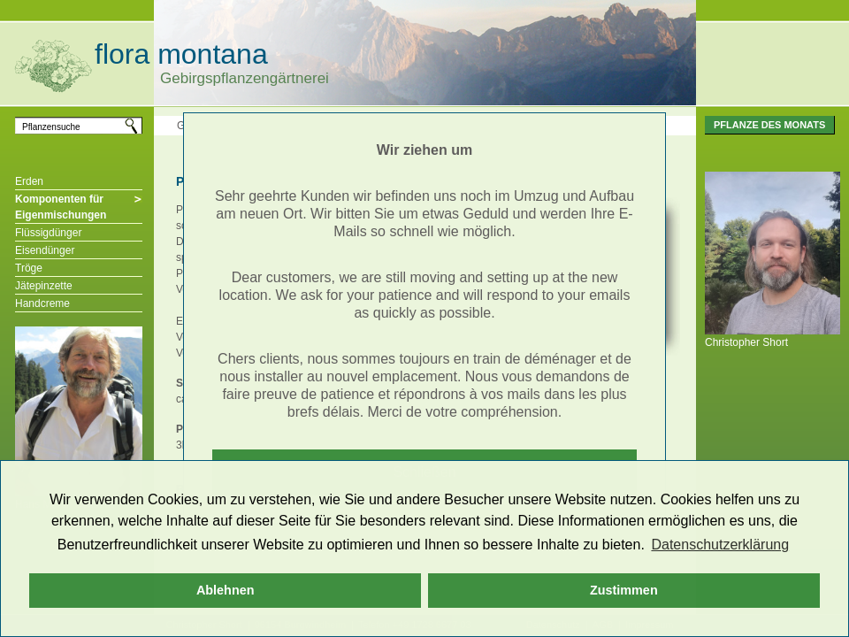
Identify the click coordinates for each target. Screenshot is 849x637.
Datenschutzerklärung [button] (720, 544)
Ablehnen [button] (225, 590)
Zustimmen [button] (624, 590)
